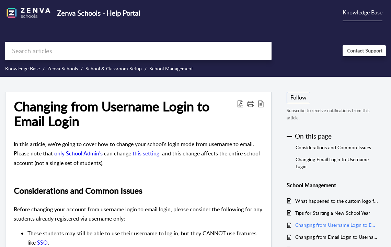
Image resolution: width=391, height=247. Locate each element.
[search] (138, 51)
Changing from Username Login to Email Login (337, 225)
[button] (240, 103)
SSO (42, 242)
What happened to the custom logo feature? (337, 201)
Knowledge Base (22, 68)
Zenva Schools (62, 68)
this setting (146, 153)
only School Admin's (78, 153)
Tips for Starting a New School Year (332, 213)
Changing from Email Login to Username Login (337, 237)
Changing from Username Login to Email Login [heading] (111, 114)
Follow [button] (298, 97)
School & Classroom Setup (113, 68)
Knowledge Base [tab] (362, 12)
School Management (171, 68)
